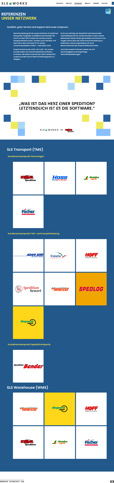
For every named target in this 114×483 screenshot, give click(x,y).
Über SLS (87, 3)
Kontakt (105, 3)
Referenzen (78, 3)
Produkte (59, 3)
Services (69, 3)
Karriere (96, 3)
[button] (57, 105)
